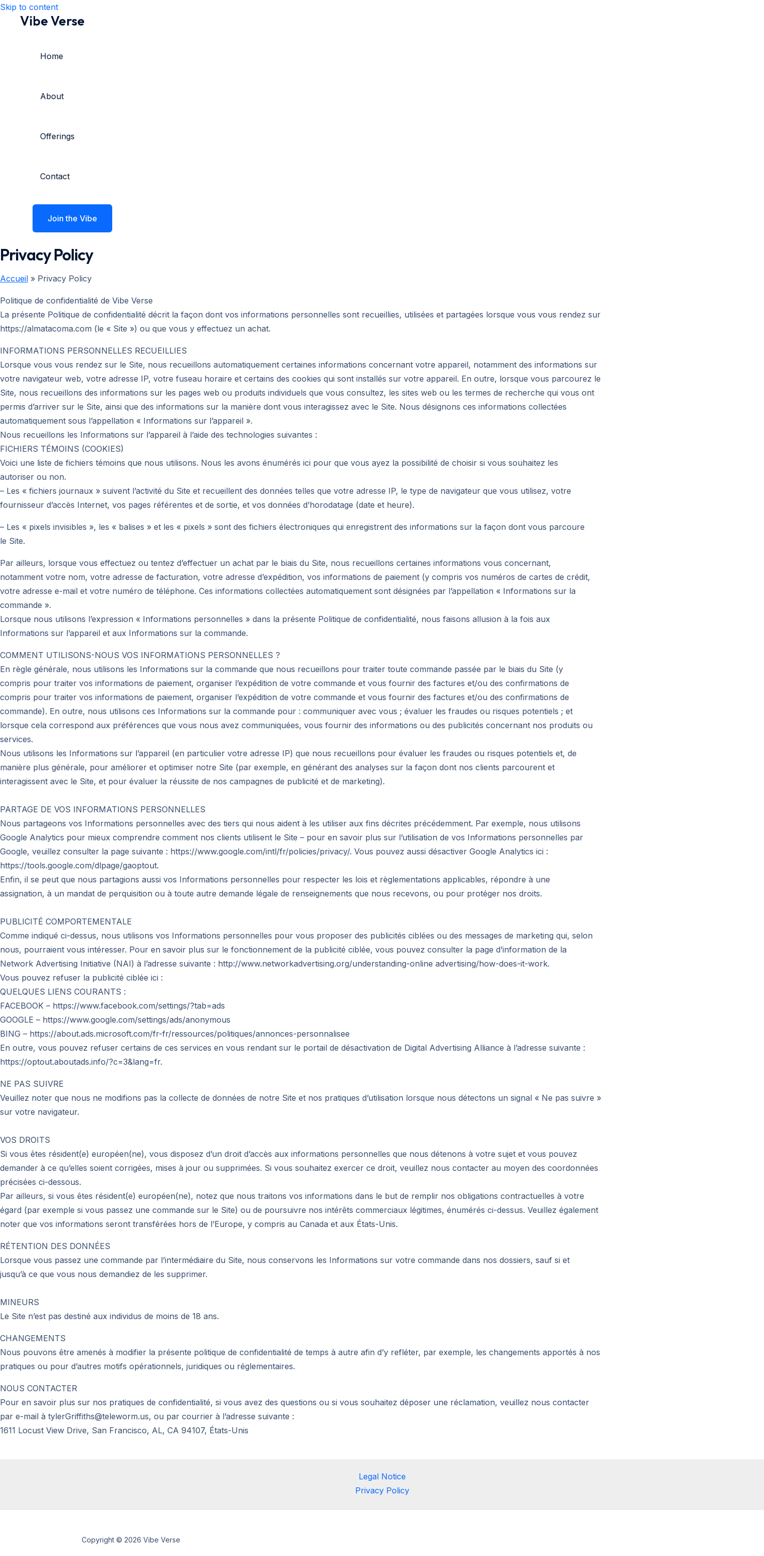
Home (51, 56)
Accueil (14, 278)
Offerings (57, 136)
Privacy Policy (382, 1490)
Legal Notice (382, 1476)
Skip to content (29, 7)
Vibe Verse (52, 21)
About (52, 96)
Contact (55, 176)
